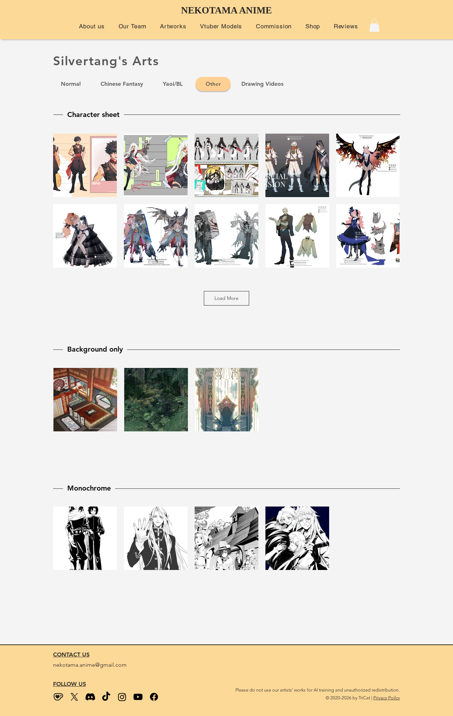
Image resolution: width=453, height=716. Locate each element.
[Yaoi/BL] (172, 84)
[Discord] (90, 697)
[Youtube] (138, 697)
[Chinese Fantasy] (121, 84)
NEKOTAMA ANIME (226, 10)
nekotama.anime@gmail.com (90, 664)
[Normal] (70, 84)
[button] (92, 26)
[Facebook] (154, 697)
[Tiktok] (106, 697)
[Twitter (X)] (74, 697)
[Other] (213, 84)
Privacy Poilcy (386, 697)
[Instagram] (122, 697)
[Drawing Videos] (262, 84)
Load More (226, 298)
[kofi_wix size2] (58, 697)
